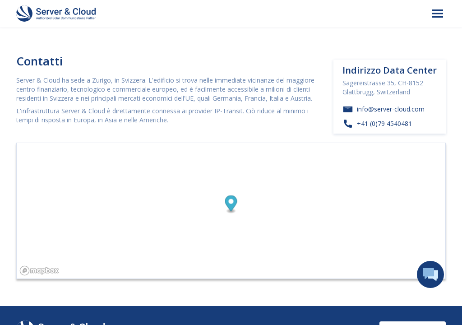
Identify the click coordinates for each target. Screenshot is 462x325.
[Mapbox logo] (39, 270)
